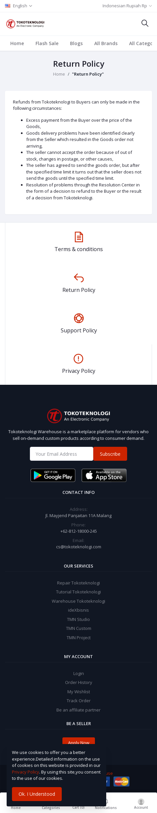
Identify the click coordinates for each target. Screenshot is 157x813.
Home (17, 43)
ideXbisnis (78, 610)
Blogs (76, 43)
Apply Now (78, 743)
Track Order (79, 701)
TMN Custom (78, 628)
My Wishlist (78, 692)
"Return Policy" (88, 74)
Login (78, 673)
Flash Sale (47, 43)
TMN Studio (78, 619)
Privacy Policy (25, 772)
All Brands (106, 43)
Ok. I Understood (37, 794)
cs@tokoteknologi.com (78, 547)
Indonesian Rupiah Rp (125, 6)
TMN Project (79, 638)
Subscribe (110, 454)
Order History (78, 682)
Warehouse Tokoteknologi (78, 601)
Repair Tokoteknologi (78, 583)
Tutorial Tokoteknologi (78, 592)
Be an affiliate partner (78, 710)
